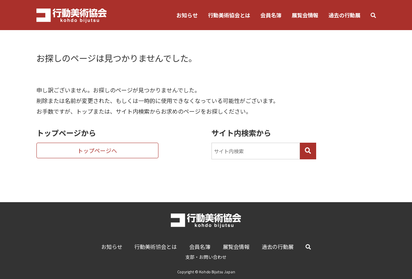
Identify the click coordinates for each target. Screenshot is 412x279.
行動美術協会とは (229, 15)
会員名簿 (271, 15)
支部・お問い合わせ (206, 257)
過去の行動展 (344, 15)
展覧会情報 (305, 15)
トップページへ (97, 150)
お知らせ (187, 15)
